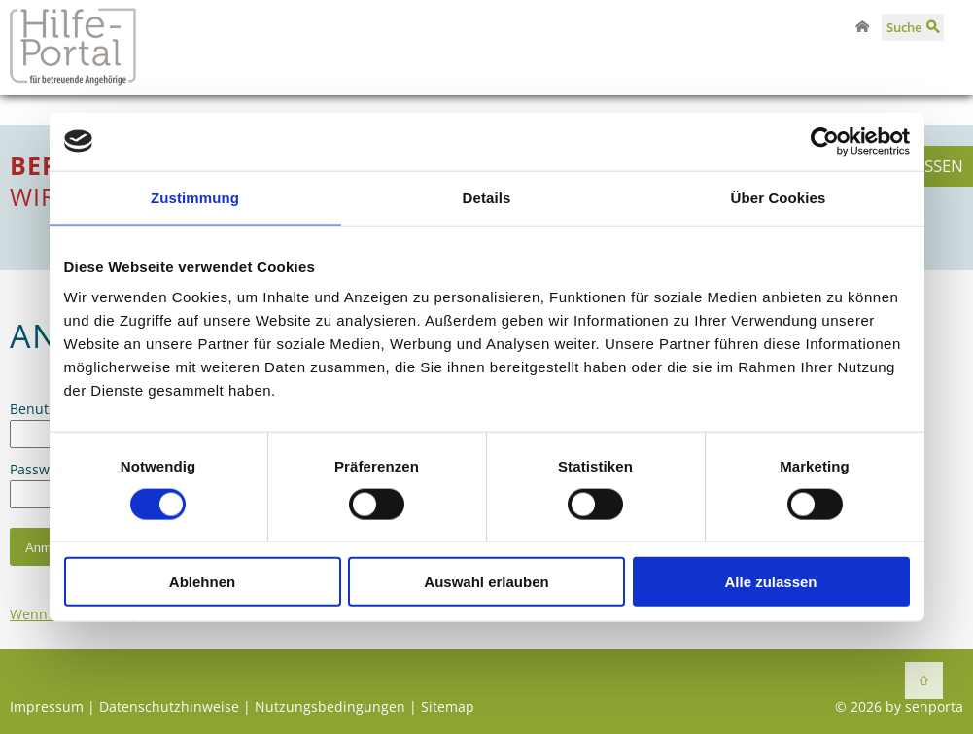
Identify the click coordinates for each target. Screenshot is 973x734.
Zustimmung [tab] (195, 197)
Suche (903, 27)
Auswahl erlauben (486, 582)
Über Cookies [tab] (778, 197)
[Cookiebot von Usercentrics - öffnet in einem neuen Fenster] (825, 141)
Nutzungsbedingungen (330, 706)
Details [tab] (487, 197)
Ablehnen (202, 582)
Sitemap (447, 706)
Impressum (47, 706)
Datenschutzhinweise (169, 706)
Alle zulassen (770, 582)
